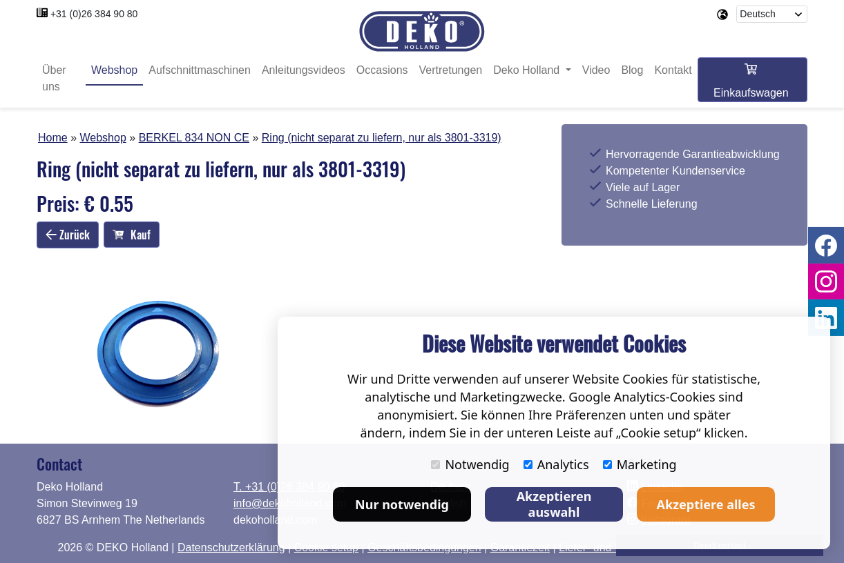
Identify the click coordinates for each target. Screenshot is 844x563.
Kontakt (672, 71)
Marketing (640, 464)
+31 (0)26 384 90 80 (94, 13)
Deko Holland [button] (528, 71)
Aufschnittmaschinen (199, 71)
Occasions (382, 71)
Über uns (54, 79)
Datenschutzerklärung (231, 547)
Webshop (114, 71)
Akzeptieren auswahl (554, 504)
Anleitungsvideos (303, 71)
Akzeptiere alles (706, 504)
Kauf (132, 235)
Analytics (556, 464)
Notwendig (470, 464)
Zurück (68, 234)
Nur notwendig (402, 504)
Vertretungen (451, 71)
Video (596, 71)
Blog (632, 71)
